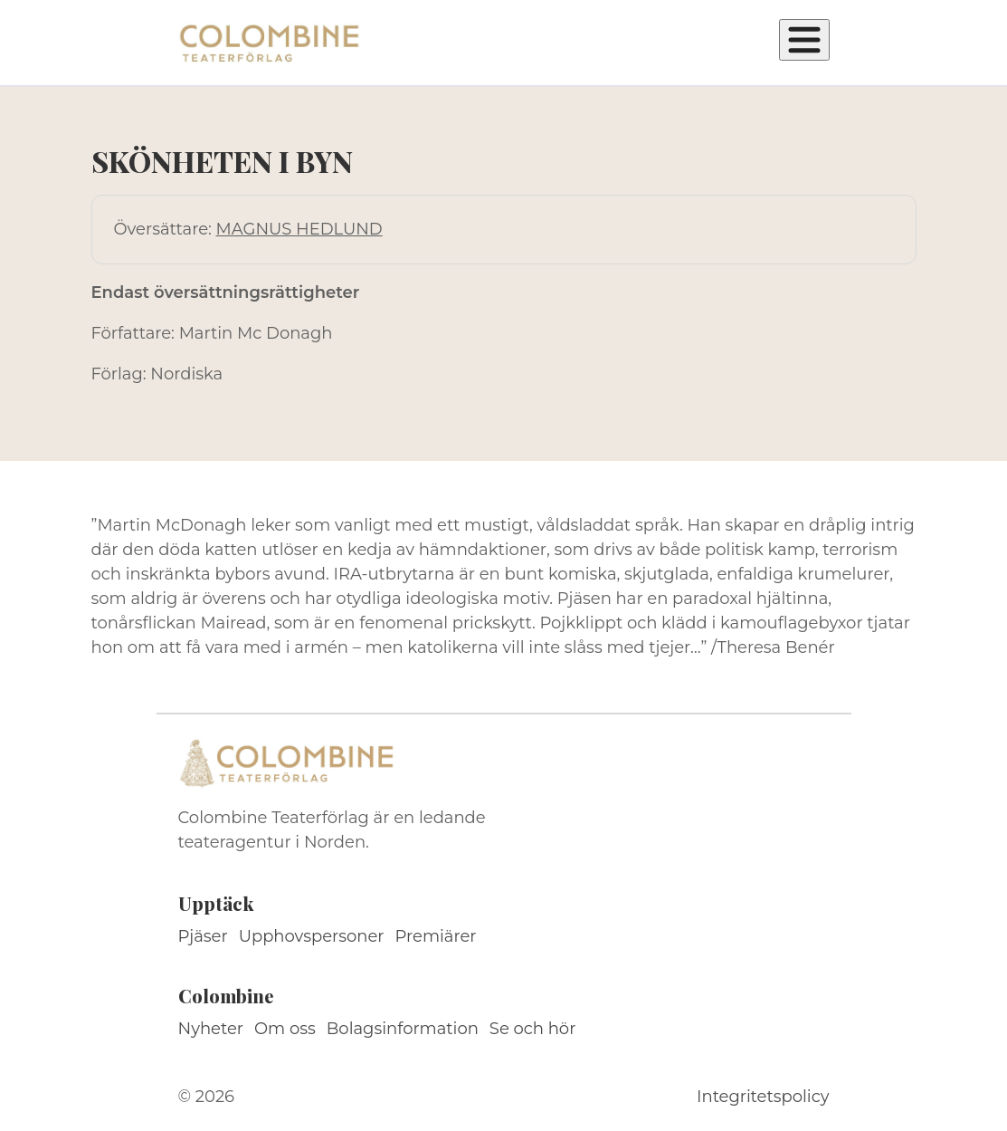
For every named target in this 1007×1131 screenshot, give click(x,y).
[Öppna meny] (804, 40)
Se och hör (532, 1029)
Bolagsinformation (403, 1029)
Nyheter (211, 1029)
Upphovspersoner (312, 936)
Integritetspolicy (763, 1097)
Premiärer (436, 936)
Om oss (285, 1029)
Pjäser (203, 936)
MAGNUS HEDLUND (299, 229)
